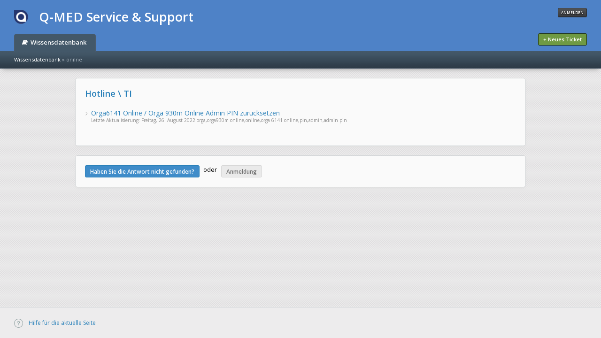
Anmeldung (241, 172)
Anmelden (572, 12)
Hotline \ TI (108, 93)
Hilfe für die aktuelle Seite (55, 323)
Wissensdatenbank (54, 42)
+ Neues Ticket (562, 39)
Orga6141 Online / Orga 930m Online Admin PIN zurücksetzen (185, 112)
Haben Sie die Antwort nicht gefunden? (142, 172)
